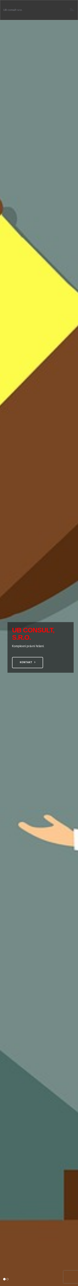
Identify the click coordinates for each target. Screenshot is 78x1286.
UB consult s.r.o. (12, 10)
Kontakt (26, 662)
